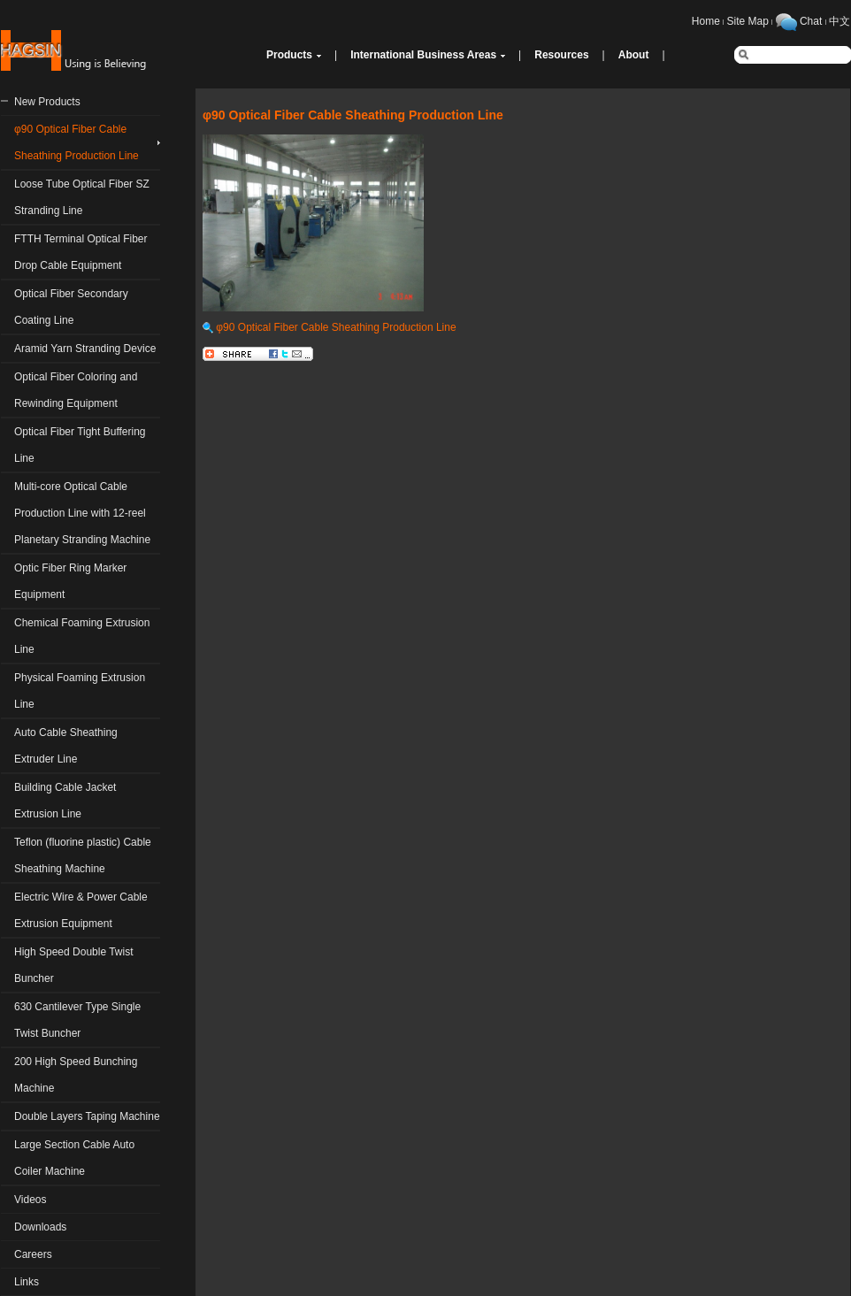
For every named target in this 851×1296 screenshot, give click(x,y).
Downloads (40, 1227)
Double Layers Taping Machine (87, 1116)
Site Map (748, 21)
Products (289, 55)
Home (706, 21)
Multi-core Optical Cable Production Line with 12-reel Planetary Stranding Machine (82, 513)
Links (26, 1282)
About (633, 55)
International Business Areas (423, 55)
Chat (811, 21)
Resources (561, 55)
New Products (47, 102)
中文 (839, 21)
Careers (33, 1254)
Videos (30, 1199)
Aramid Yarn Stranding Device (85, 348)
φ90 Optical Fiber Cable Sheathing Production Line (329, 327)
